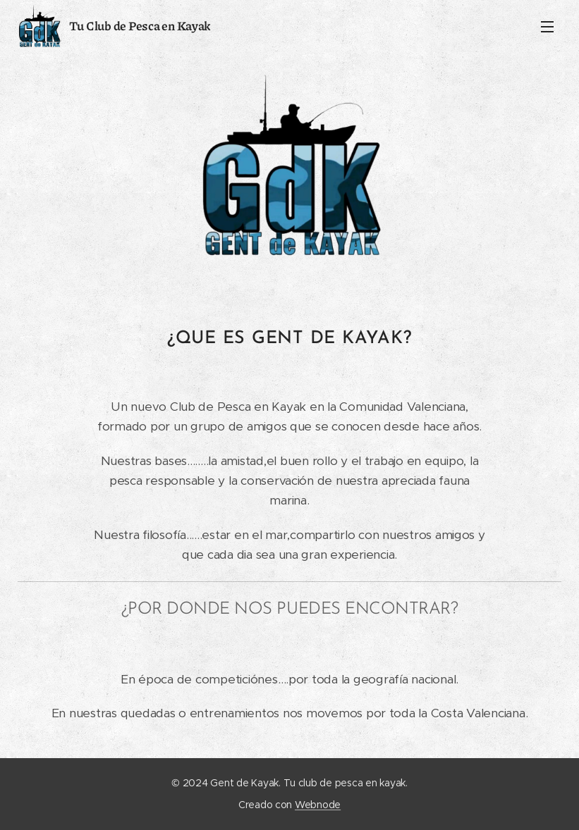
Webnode (318, 804)
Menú (547, 26)
